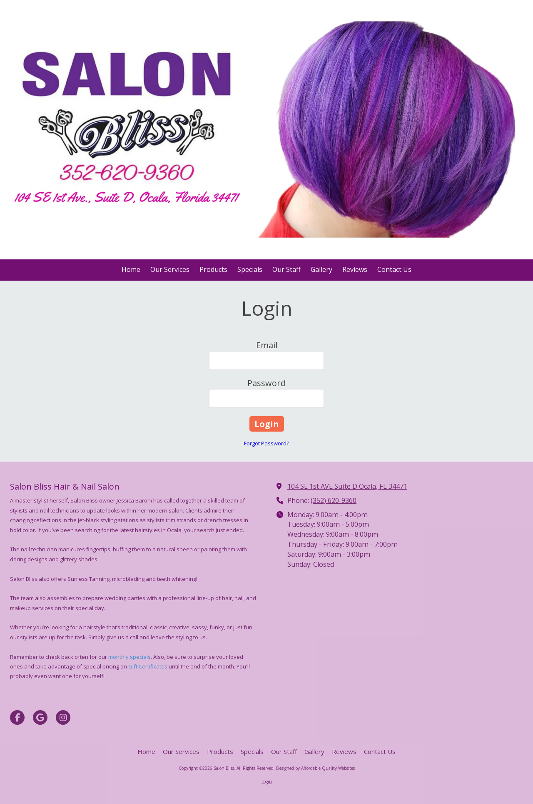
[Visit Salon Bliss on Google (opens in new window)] (40, 717)
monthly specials (129, 657)
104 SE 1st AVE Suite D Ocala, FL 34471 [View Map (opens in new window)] (347, 486)
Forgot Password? (266, 443)
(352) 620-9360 (333, 500)
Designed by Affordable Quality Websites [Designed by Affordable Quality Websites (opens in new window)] (315, 768)
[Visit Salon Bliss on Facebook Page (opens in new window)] (17, 717)
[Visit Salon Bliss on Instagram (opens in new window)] (63, 717)
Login (267, 781)
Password (266, 383)
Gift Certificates (147, 666)
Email (266, 345)
